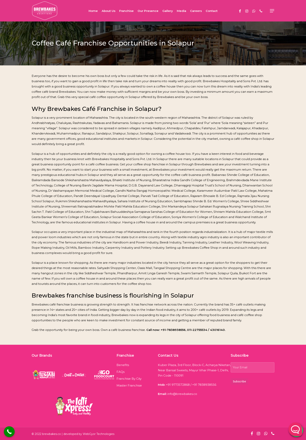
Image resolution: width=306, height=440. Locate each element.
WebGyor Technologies (98, 434)
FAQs (121, 372)
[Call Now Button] (9, 431)
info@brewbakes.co (182, 394)
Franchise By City (129, 378)
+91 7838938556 (204, 385)
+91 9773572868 (178, 385)
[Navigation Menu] (272, 11)
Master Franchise (129, 385)
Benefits (123, 365)
